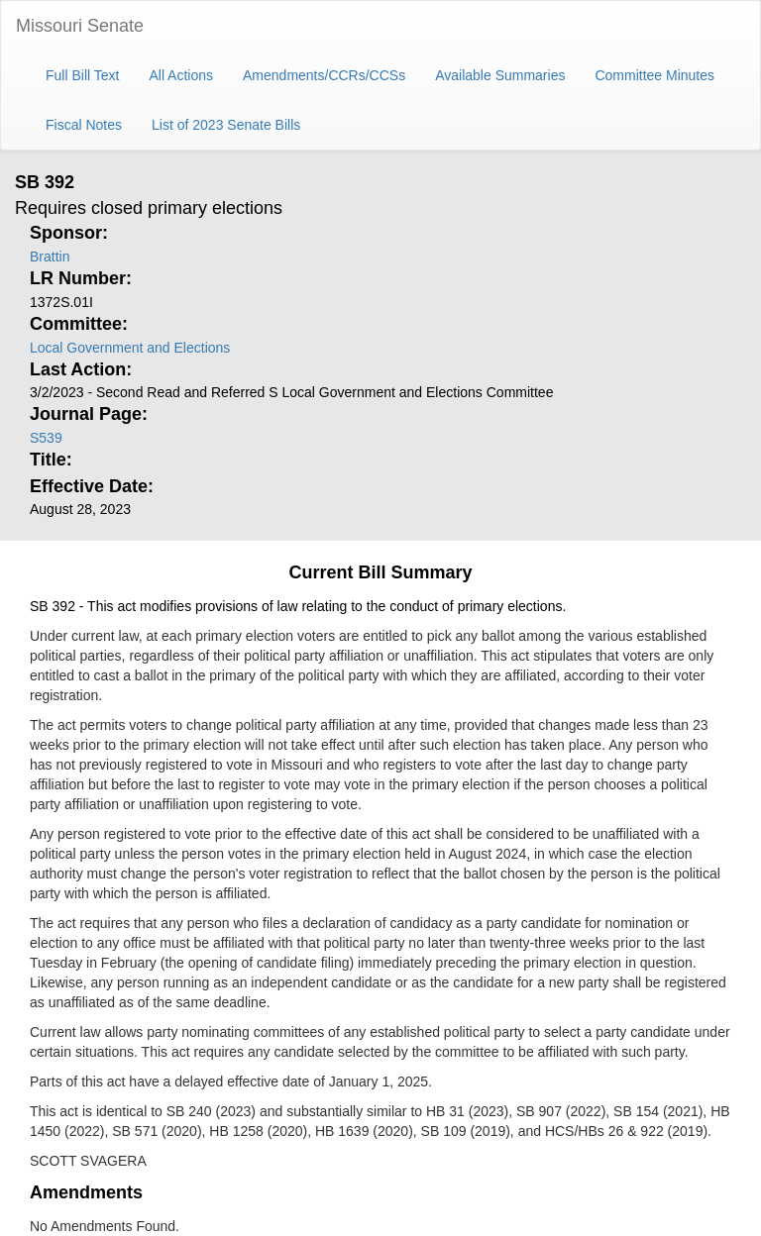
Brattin (49, 256)
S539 (46, 438)
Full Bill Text (82, 75)
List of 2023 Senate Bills (226, 125)
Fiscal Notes (84, 125)
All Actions (181, 75)
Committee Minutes (654, 75)
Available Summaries (500, 75)
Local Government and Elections (130, 348)
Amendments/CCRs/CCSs (324, 75)
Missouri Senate (80, 26)
